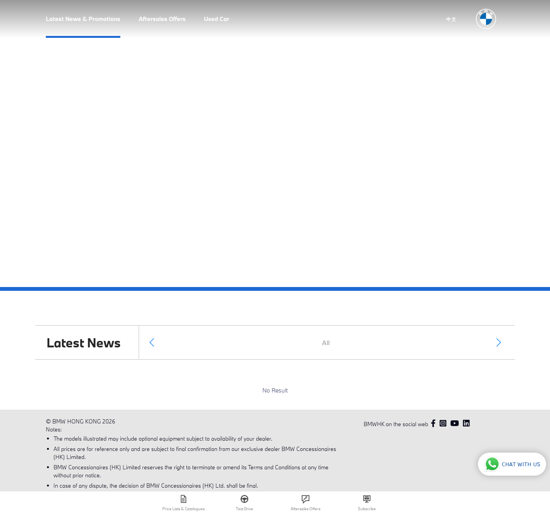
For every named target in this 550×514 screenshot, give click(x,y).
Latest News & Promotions (83, 19)
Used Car (216, 19)
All (326, 343)
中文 (451, 19)
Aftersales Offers (162, 19)
